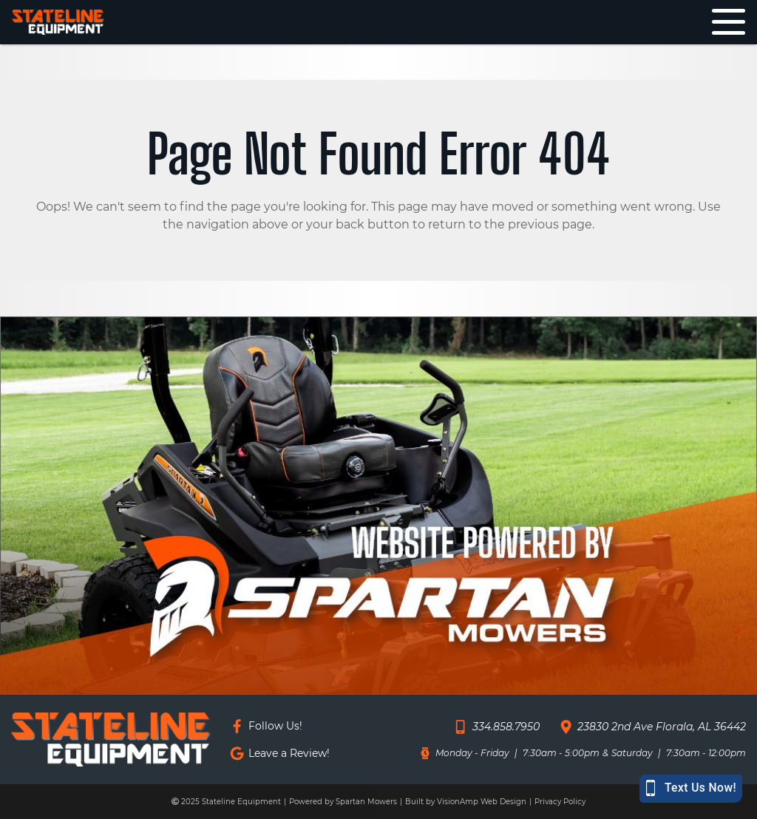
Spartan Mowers (366, 801)
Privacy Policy (559, 801)
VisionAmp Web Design (481, 801)
